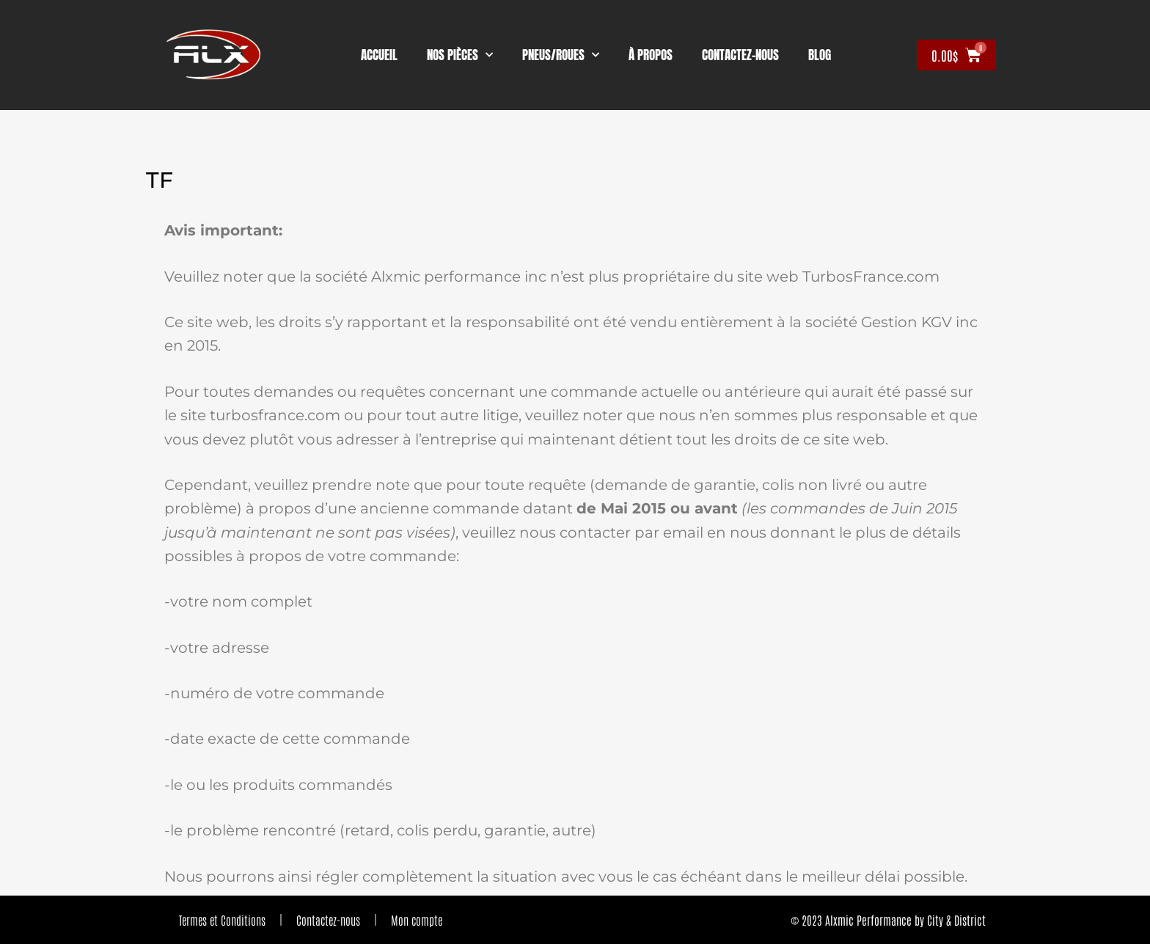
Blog (819, 55)
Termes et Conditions (222, 919)
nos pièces (460, 55)
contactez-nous (740, 55)
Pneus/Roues (560, 55)
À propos (651, 55)
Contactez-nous (328, 919)
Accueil (379, 55)
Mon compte (416, 919)
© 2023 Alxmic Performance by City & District (888, 919)
